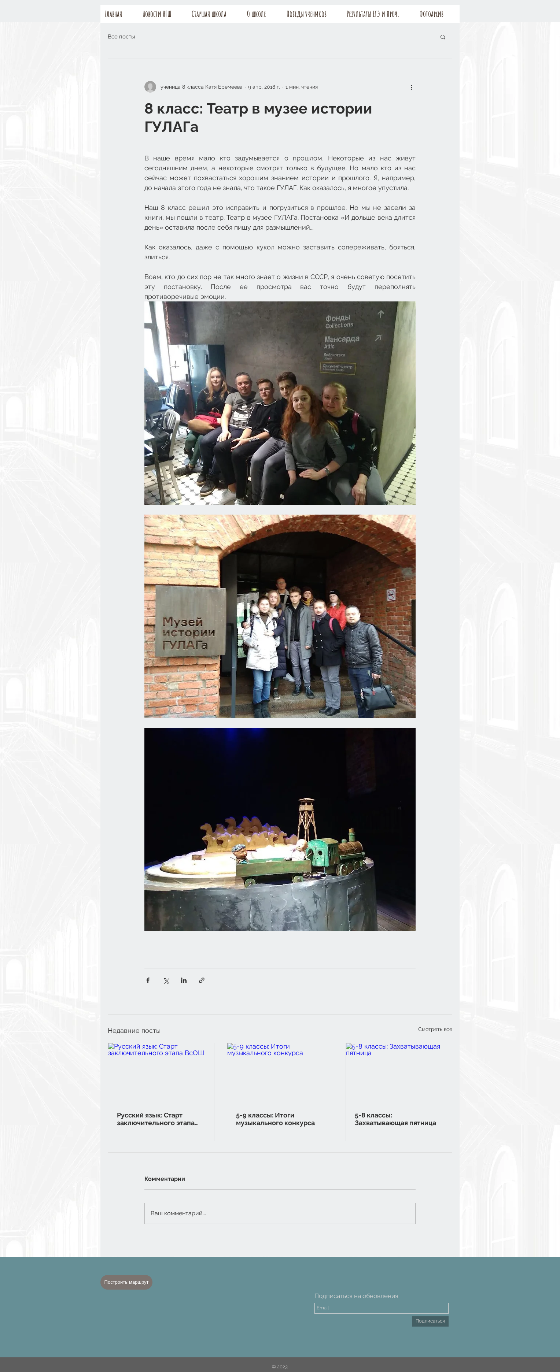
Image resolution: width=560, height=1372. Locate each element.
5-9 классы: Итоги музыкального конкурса (275, 1119)
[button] (263, 16)
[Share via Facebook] (147, 980)
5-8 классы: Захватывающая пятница (395, 1119)
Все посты (121, 36)
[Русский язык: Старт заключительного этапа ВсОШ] (161, 1072)
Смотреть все (435, 1029)
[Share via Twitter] (165, 980)
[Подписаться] (430, 1321)
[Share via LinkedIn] (183, 980)
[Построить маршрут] (126, 1282)
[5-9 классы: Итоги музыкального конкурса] (280, 1072)
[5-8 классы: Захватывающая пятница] (399, 1072)
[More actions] (411, 86)
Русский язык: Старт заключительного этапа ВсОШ (156, 1119)
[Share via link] (201, 980)
